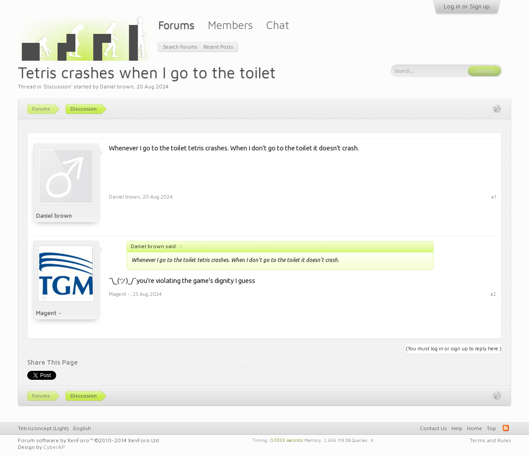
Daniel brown (116, 86)
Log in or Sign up (467, 6)
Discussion (57, 86)
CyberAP (54, 447)
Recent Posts (218, 47)
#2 (493, 294)
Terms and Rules (490, 440)
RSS (506, 428)
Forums (176, 24)
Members (230, 24)
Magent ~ (48, 312)
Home (474, 428)
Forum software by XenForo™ (89, 440)
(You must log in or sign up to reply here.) (453, 348)
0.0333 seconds (286, 439)
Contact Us (433, 428)
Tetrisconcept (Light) (43, 428)
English (82, 428)
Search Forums (180, 47)
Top (491, 428)
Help (457, 428)
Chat (277, 24)
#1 (493, 196)
